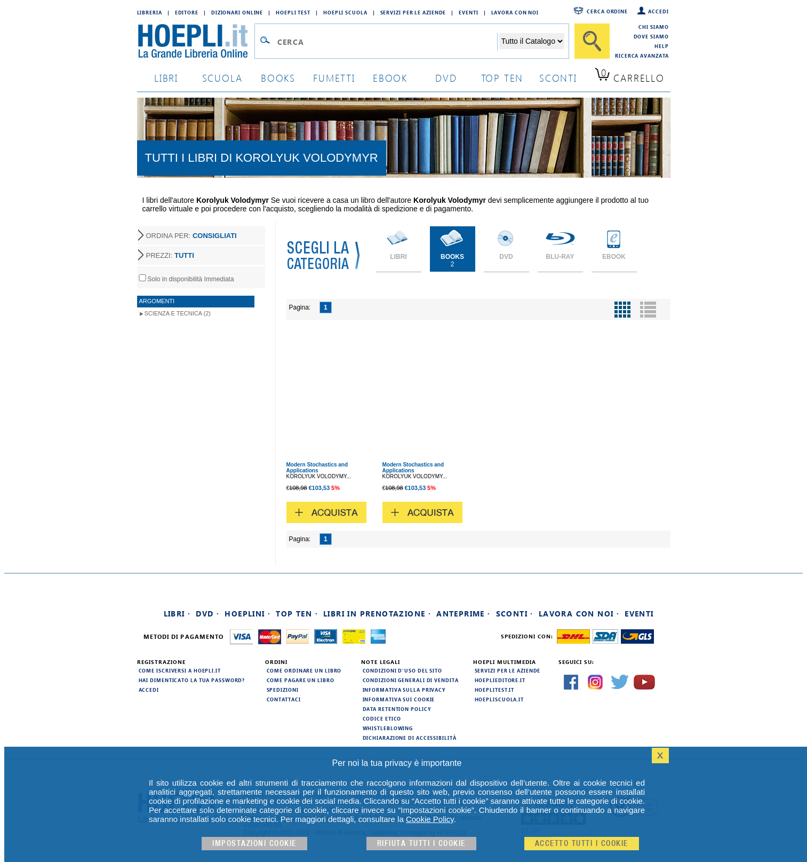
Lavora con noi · (579, 613)
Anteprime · (463, 613)
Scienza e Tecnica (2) (178, 313)
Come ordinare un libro (304, 670)
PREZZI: (170, 255)
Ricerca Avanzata (641, 55)
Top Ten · (297, 613)
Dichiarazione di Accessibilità (410, 737)
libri (166, 77)
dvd (446, 77)
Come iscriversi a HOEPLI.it (180, 670)
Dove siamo (651, 36)
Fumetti (334, 77)
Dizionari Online (237, 12)
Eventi (468, 12)
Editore (186, 12)
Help (661, 46)
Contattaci (284, 699)
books (278, 77)
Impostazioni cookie (254, 844)
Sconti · (514, 613)
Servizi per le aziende (413, 12)
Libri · (177, 613)
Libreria (149, 12)
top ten (502, 77)
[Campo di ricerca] (387, 41)
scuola (222, 77)
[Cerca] (592, 41)
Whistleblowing (388, 728)
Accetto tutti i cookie (581, 844)
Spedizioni (283, 689)
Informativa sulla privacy (404, 689)
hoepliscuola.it (499, 699)
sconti (558, 77)
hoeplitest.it (495, 689)
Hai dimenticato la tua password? (192, 680)
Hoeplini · (247, 613)
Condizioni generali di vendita (411, 680)
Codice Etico (382, 718)
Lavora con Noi (515, 12)
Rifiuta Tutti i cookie (421, 844)
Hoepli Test (293, 12)
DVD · (207, 613)
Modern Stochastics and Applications (317, 467)
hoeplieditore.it (500, 680)
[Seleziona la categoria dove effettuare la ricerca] (531, 41)
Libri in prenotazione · (377, 613)
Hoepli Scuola (345, 12)
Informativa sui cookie (399, 699)
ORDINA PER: (191, 236)
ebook (390, 77)
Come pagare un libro (300, 680)
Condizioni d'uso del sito (403, 670)
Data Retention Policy (397, 709)
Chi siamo (653, 26)
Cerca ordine (607, 11)
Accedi (658, 11)
